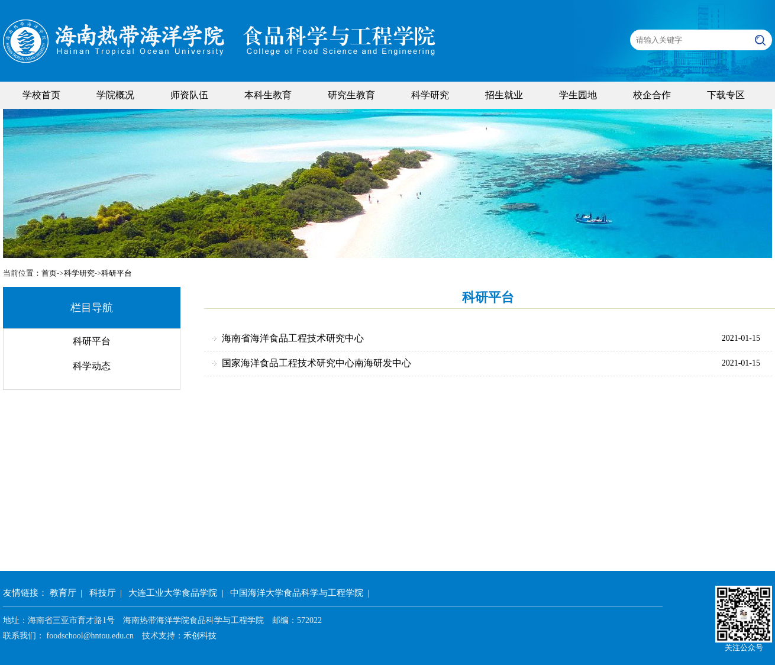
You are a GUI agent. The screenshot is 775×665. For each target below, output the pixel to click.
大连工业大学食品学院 (172, 593)
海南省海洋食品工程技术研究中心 (293, 338)
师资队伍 (189, 95)
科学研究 (430, 95)
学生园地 (578, 95)
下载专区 (726, 95)
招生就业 (504, 95)
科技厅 (102, 593)
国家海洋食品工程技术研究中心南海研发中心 (316, 363)
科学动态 (92, 366)
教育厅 (63, 593)
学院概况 (115, 95)
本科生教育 (268, 95)
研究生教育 (351, 95)
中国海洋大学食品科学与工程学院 (296, 593)
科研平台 (116, 273)
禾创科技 (200, 635)
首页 (49, 273)
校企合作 (652, 95)
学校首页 (41, 95)
